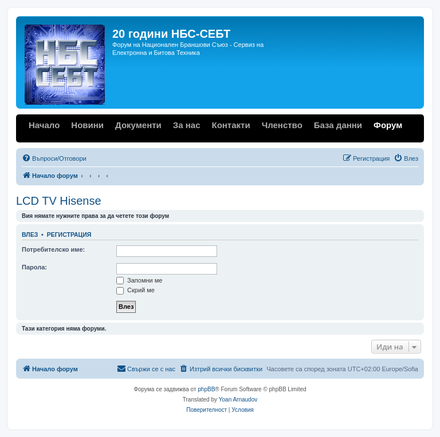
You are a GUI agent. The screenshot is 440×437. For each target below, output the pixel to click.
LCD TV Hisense (58, 200)
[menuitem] (54, 158)
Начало (44, 125)
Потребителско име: (53, 249)
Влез (30, 234)
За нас (187, 125)
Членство (282, 125)
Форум (388, 125)
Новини (87, 125)
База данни (338, 125)
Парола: (34, 267)
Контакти (230, 125)
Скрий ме (135, 290)
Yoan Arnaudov (238, 399)
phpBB (206, 389)
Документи (138, 125)
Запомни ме (139, 280)
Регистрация (69, 234)
